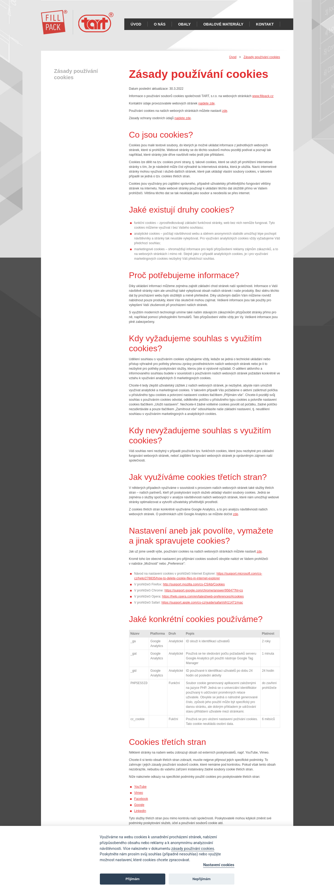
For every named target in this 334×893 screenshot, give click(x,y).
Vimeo (138, 793)
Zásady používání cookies (262, 57)
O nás (160, 24)
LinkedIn (140, 811)
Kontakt (265, 24)
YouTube (140, 787)
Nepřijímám (202, 879)
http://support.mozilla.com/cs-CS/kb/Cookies (194, 584)
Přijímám (133, 879)
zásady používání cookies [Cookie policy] (192, 848)
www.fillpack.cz (263, 96)
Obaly (184, 24)
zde (224, 111)
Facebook (141, 799)
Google (139, 805)
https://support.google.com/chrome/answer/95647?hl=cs (204, 590)
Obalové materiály (223, 24)
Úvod (136, 24)
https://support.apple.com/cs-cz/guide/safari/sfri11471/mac (202, 602)
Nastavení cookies (218, 865)
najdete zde (206, 103)
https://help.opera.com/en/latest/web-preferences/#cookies (203, 596)
